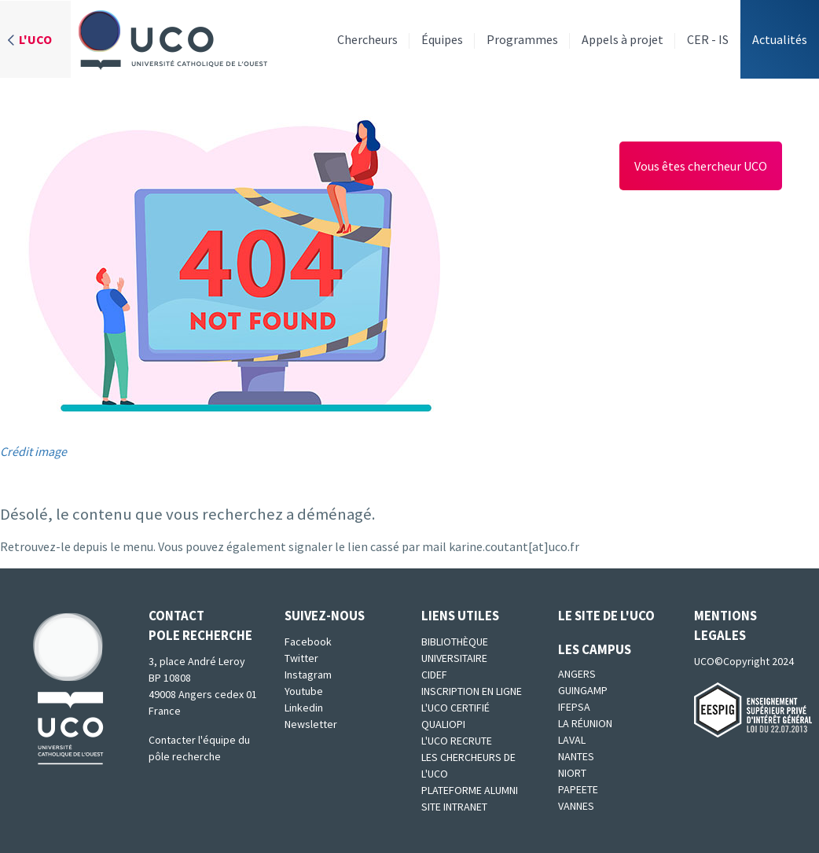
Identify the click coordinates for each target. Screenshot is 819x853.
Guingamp (583, 690)
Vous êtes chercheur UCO (700, 166)
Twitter (301, 658)
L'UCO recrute (456, 741)
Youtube (304, 691)
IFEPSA (574, 707)
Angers (577, 674)
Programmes (522, 39)
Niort (572, 773)
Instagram (308, 674)
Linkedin (304, 707)
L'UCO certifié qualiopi (455, 715)
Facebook (308, 641)
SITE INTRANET (454, 807)
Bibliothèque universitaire (454, 649)
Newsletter (311, 724)
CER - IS (708, 39)
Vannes (576, 806)
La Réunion (585, 723)
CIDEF (434, 674)
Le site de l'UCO (606, 615)
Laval (572, 740)
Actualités (779, 39)
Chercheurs (367, 39)
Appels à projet (622, 39)
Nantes (576, 756)
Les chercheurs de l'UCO (468, 765)
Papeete (578, 789)
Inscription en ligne (471, 691)
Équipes (442, 39)
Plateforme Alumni (469, 790)
